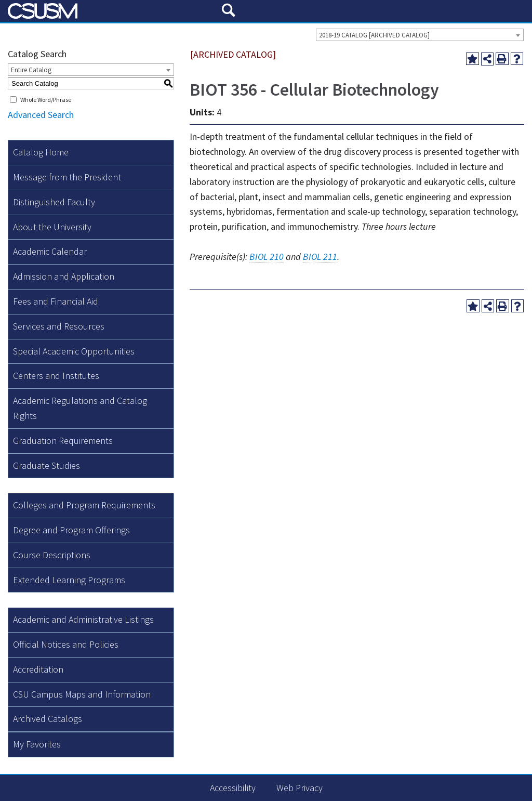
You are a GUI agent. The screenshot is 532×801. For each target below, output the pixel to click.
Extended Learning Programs (69, 580)
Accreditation (38, 669)
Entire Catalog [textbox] (31, 69)
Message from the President (67, 177)
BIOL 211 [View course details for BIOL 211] (320, 256)
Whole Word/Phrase (45, 99)
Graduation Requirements (63, 441)
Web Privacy (299, 788)
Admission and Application (63, 276)
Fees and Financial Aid (55, 301)
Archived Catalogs (47, 719)
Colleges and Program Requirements (84, 505)
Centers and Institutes (56, 376)
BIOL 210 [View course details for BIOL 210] (266, 256)
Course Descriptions (51, 555)
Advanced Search (41, 115)
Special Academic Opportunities (74, 351)
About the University (52, 227)
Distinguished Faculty (54, 202)
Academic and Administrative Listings (83, 619)
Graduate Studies (46, 465)
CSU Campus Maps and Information (82, 694)
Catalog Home (41, 152)
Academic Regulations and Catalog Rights (80, 408)
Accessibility (233, 788)
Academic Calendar (50, 251)
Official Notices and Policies (65, 644)
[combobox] (420, 35)
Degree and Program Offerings (71, 530)
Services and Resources (58, 326)
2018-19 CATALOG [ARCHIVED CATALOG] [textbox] (374, 35)
